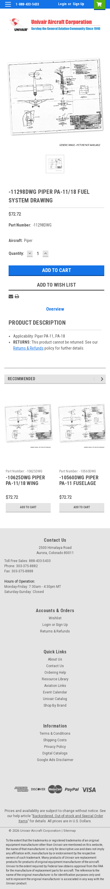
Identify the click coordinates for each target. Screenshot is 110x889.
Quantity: (16, 253)
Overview (55, 309)
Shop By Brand (55, 705)
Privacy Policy (55, 747)
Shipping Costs (55, 740)
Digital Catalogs (55, 753)
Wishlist (55, 618)
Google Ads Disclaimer (55, 760)
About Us (55, 659)
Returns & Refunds (28, 348)
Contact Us (55, 666)
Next (103, 379)
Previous (95, 379)
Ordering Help (55, 673)
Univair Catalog (55, 699)
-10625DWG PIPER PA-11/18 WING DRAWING (25, 483)
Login (62, 4)
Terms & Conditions (55, 734)
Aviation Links (55, 686)
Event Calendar (55, 692)
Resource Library (55, 679)
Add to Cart (28, 507)
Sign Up (78, 4)
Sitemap (69, 831)
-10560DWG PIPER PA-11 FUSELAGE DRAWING (79, 483)
